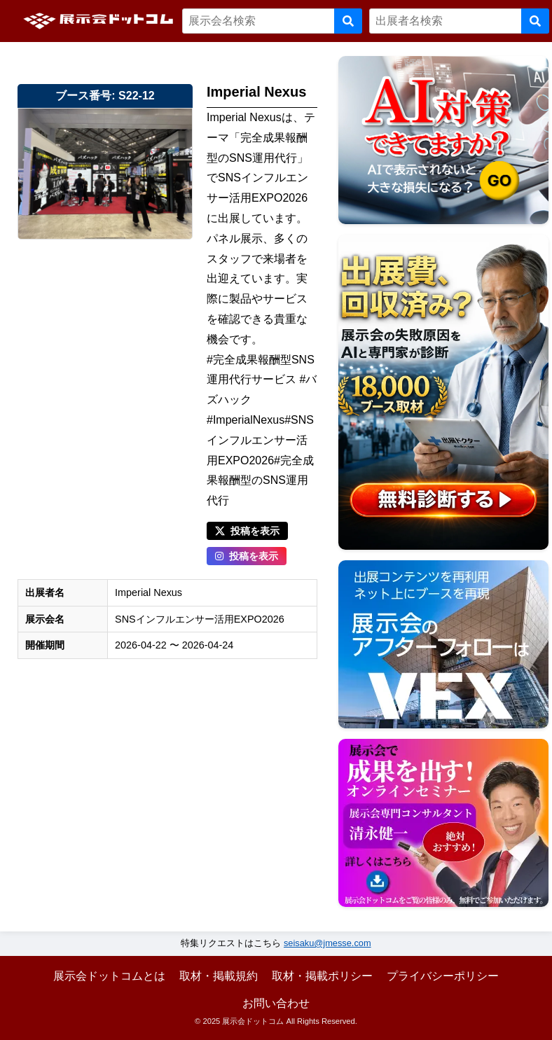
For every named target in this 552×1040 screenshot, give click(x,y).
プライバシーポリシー (443, 976)
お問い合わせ (276, 1003)
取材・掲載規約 (218, 976)
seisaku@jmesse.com (327, 943)
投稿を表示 (247, 530)
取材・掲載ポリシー (322, 976)
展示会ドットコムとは (109, 976)
